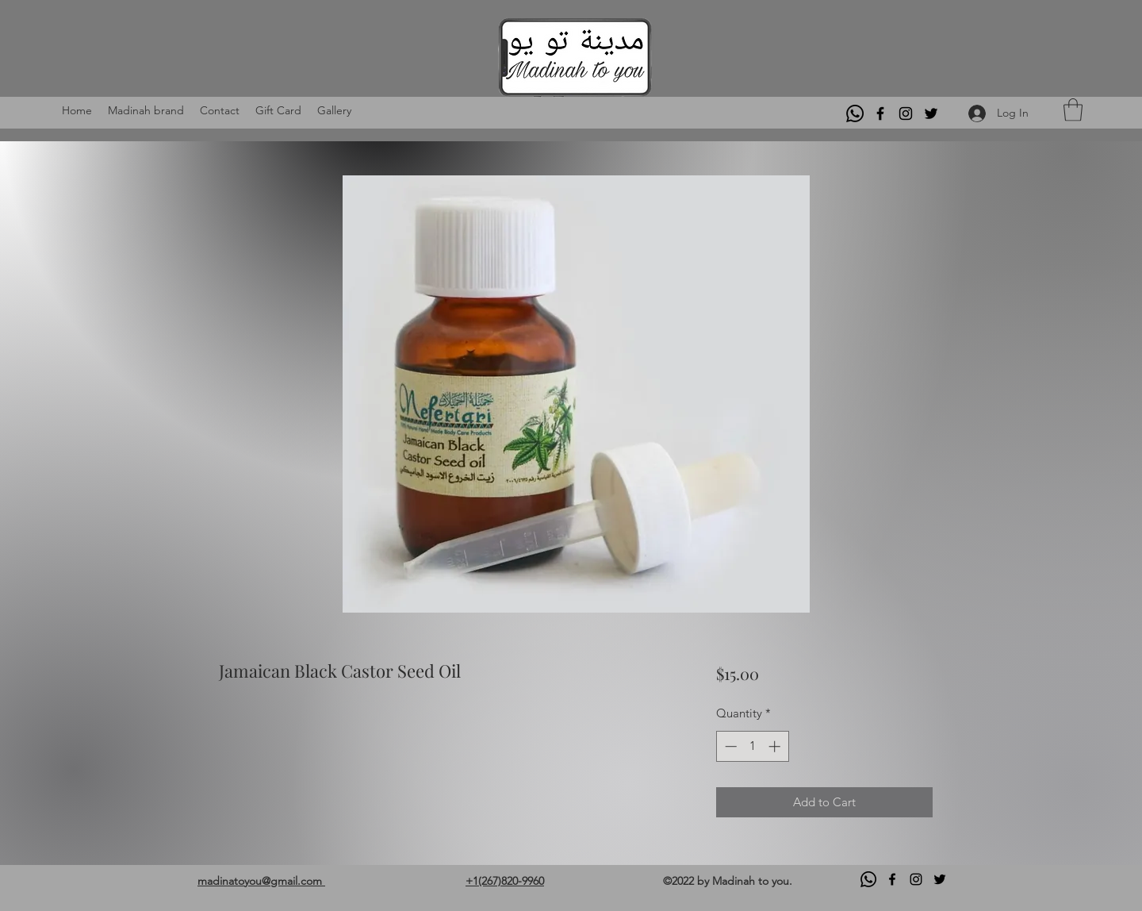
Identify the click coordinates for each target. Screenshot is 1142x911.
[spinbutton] (752, 746)
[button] (1073, 109)
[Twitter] (931, 113)
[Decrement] (729, 746)
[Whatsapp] (855, 113)
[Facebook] (880, 113)
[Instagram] (905, 113)
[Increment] (776, 746)
